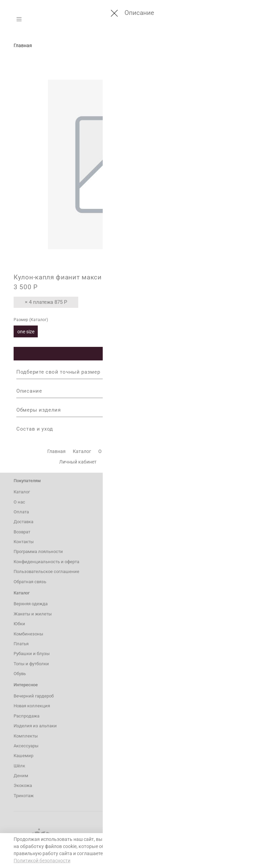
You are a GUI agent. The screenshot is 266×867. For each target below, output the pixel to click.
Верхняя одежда (31, 603)
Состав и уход (133, 429)
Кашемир (23, 755)
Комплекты (26, 735)
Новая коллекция (32, 705)
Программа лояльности (130, 462)
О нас (104, 451)
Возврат (180, 451)
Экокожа (23, 785)
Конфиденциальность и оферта (46, 561)
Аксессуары (26, 745)
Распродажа (26, 715)
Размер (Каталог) (31, 319)
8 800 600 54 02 (171, 502)
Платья (21, 643)
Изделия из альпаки (35, 725)
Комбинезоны (28, 633)
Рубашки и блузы (32, 653)
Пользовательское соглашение (46, 571)
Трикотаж (24, 795)
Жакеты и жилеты (33, 613)
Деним (21, 775)
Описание (133, 391)
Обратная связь (30, 581)
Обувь (20, 673)
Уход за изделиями (185, 462)
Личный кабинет (78, 462)
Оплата (126, 451)
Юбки (19, 623)
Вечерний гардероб (34, 695)
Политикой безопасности (42, 860)
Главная (23, 45)
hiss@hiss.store (172, 521)
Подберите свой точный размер (133, 372)
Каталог (82, 451)
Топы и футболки (31, 663)
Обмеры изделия (133, 410)
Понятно (219, 849)
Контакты (208, 451)
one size (25, 331)
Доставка (153, 451)
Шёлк (19, 765)
